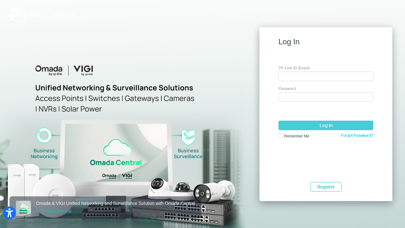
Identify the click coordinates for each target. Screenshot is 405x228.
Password (287, 88)
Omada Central (54, 211)
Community (65, 14)
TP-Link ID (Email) (293, 68)
